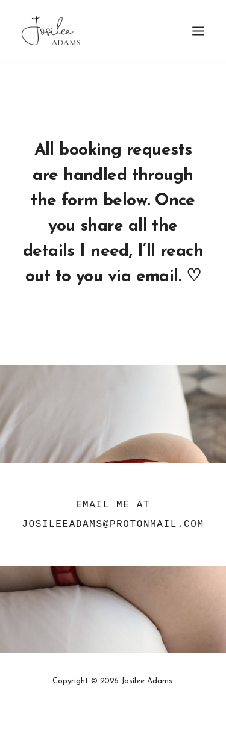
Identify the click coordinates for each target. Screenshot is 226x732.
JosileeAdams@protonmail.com (113, 524)
